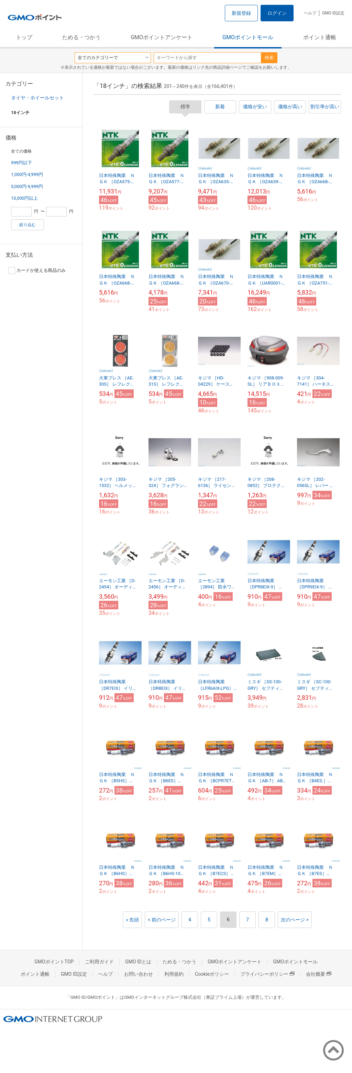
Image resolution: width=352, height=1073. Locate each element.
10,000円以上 (24, 198)
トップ (24, 37)
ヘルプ (310, 13)
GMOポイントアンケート (161, 37)
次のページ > (295, 919)
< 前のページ (162, 919)
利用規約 (174, 974)
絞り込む (27, 224)
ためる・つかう (81, 37)
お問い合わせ (138, 974)
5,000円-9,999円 (27, 186)
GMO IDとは (138, 961)
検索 (269, 57)
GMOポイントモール (247, 37)
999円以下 (21, 162)
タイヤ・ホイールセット (37, 97)
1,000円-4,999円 (27, 174)
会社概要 (318, 974)
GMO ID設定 (333, 13)
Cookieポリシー (212, 974)
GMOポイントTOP (54, 961)
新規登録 (241, 13)
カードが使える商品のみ (37, 270)
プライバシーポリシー (267, 974)
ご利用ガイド (99, 961)
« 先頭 (132, 919)
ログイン (277, 13)
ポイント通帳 (319, 37)
